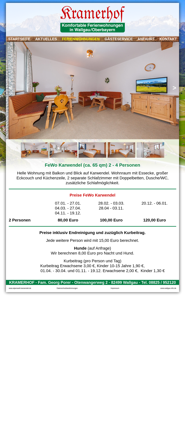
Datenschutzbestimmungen (67, 288)
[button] (10, 88)
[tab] (34, 150)
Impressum (115, 288)
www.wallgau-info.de (168, 288)
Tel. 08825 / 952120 (158, 282)
